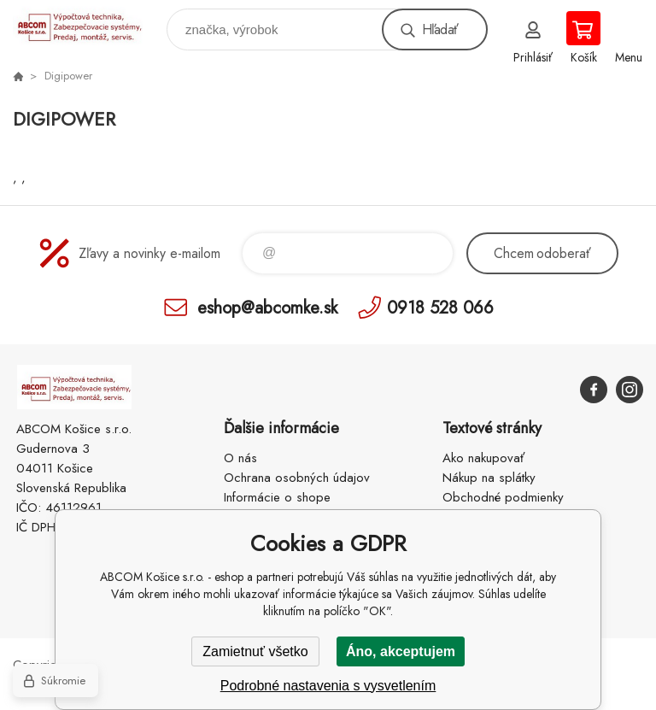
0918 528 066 (440, 307)
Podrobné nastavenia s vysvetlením (328, 685)
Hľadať (440, 29)
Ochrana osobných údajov (297, 477)
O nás (240, 458)
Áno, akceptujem (400, 651)
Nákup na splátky (489, 477)
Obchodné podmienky (503, 497)
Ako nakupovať (483, 458)
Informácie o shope (277, 497)
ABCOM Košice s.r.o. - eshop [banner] (88, 25)
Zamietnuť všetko (255, 651)
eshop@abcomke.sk (267, 307)
